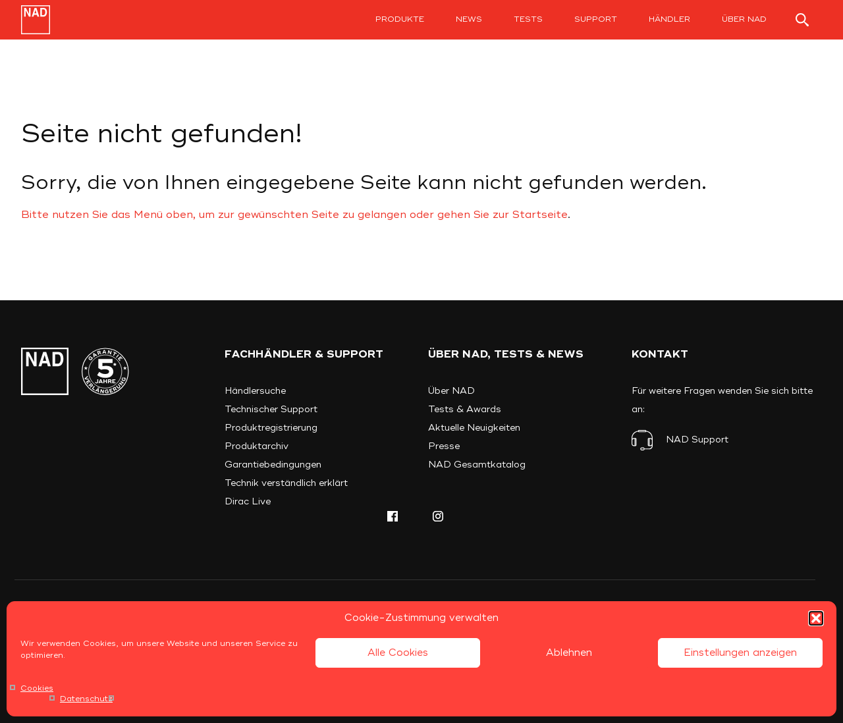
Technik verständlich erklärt (286, 483)
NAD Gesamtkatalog (477, 464)
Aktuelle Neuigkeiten (474, 427)
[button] (816, 618)
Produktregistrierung (271, 427)
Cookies (36, 688)
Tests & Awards (464, 409)
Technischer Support (271, 409)
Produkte (399, 19)
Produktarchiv (256, 446)
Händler (669, 19)
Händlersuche (255, 390)
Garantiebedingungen (273, 464)
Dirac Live (248, 501)
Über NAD (744, 19)
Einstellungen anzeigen (740, 653)
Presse (444, 446)
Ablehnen (569, 653)
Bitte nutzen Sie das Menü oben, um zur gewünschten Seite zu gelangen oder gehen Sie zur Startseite (294, 214)
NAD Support (697, 439)
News (469, 19)
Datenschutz (86, 699)
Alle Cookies (397, 653)
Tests (528, 19)
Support (595, 19)
